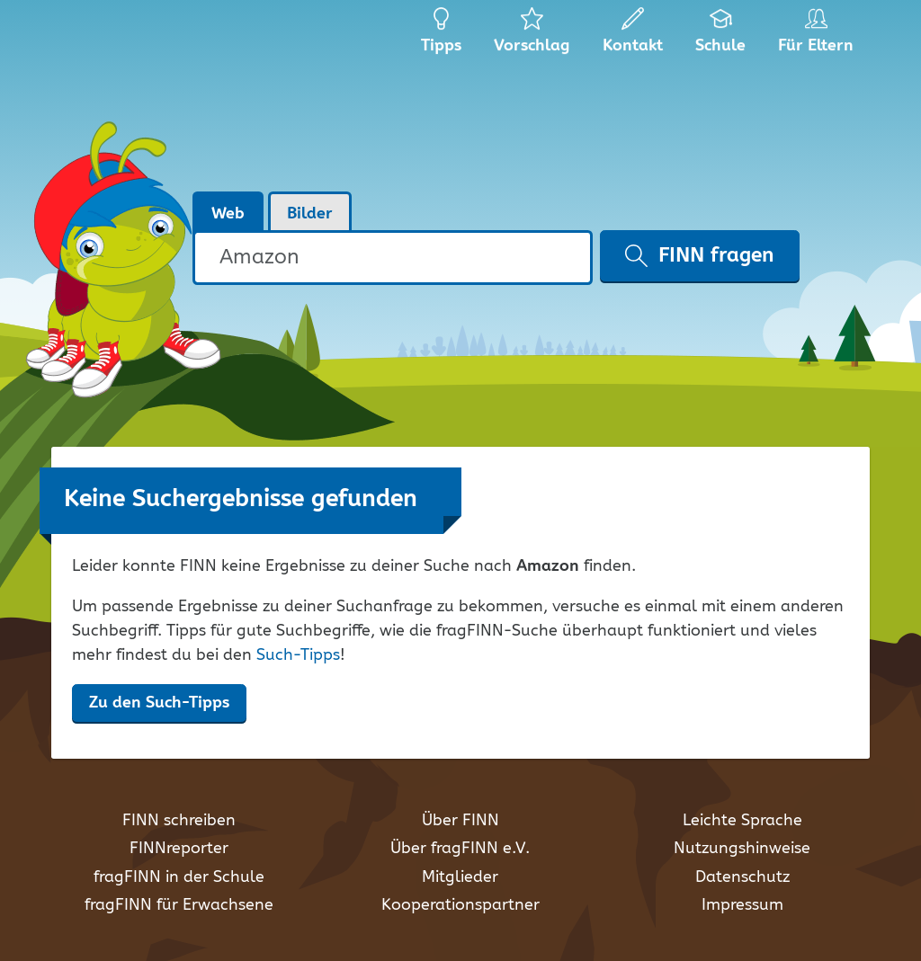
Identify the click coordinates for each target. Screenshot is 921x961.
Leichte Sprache (742, 820)
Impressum (742, 905)
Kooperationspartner (460, 905)
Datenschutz (742, 877)
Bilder (310, 214)
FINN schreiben (179, 820)
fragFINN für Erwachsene (179, 905)
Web (228, 214)
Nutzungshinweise (742, 848)
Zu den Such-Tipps (159, 703)
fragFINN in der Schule (179, 877)
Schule (721, 36)
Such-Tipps (298, 655)
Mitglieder (460, 877)
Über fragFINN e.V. (460, 848)
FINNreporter (179, 848)
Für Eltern (819, 36)
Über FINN (460, 820)
